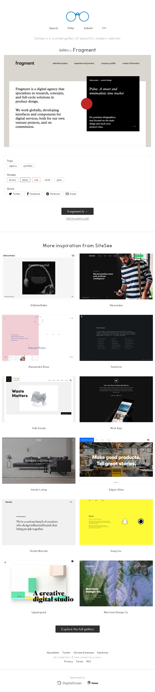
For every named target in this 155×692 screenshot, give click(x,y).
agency (13, 165)
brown (12, 179)
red (36, 179)
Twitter (66, 652)
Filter (71, 28)
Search (53, 28)
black (25, 179)
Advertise (102, 652)
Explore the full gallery (77, 629)
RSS (88, 661)
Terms (79, 661)
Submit (88, 28)
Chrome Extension (84, 652)
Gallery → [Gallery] (65, 50)
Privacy (68, 661)
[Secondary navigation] (104, 28)
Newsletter (53, 652)
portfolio (28, 165)
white (47, 179)
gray (59, 179)
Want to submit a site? (77, 218)
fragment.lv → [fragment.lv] (77, 211)
